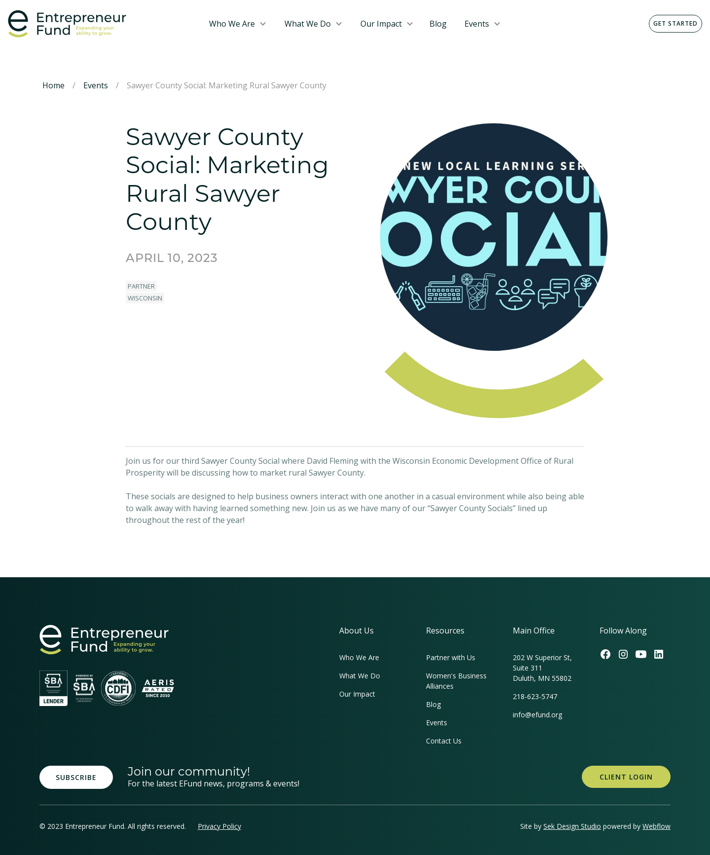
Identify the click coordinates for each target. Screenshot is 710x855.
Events (476, 23)
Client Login (626, 776)
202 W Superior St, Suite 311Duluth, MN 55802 (542, 668)
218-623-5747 (535, 696)
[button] (238, 23)
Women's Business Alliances (456, 681)
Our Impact (381, 23)
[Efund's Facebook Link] (605, 654)
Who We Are (232, 23)
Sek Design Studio (572, 826)
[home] (100, 24)
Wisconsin (145, 298)
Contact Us (444, 740)
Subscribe (76, 777)
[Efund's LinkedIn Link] (659, 654)
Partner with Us (450, 657)
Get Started (675, 23)
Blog (438, 23)
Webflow (656, 826)
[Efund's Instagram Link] (623, 654)
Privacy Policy (219, 826)
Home (53, 85)
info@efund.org (537, 714)
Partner (141, 286)
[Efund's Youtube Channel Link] (641, 654)
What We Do (307, 23)
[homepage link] (104, 640)
